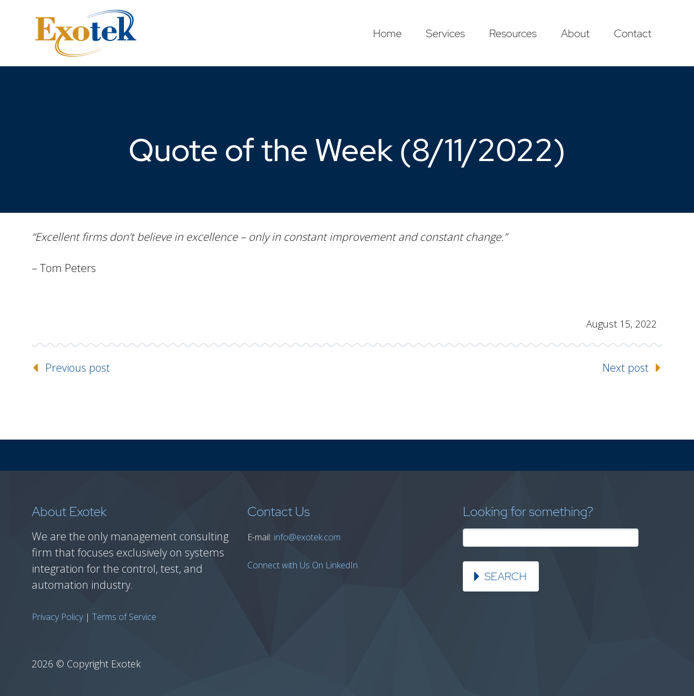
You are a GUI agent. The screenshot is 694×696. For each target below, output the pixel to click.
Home (387, 33)
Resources (513, 33)
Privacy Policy (57, 617)
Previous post (77, 367)
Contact (632, 33)
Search (505, 576)
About (575, 33)
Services (445, 33)
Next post (625, 367)
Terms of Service (124, 617)
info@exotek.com (307, 537)
